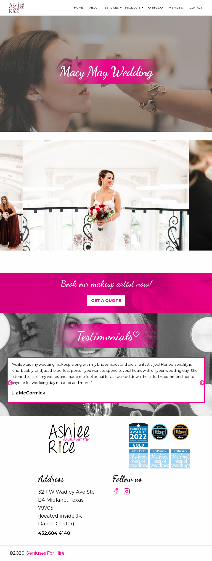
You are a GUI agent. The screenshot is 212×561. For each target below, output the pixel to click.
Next (202, 383)
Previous (10, 383)
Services (112, 7)
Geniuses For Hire (45, 553)
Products (133, 7)
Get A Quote (106, 300)
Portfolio (155, 7)
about (94, 7)
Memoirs (176, 7)
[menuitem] (78, 7)
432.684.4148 (54, 533)
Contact (195, 7)
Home (78, 7)
